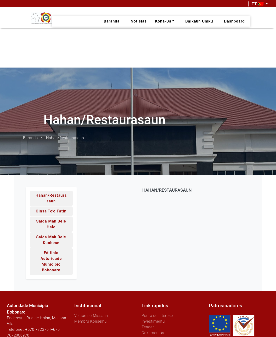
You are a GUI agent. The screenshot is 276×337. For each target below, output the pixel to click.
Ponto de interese (157, 315)
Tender (147, 327)
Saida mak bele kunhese (51, 240)
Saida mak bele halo (51, 224)
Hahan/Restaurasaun (51, 198)
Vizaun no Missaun (91, 315)
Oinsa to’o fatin (51, 211)
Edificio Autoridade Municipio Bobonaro (51, 261)
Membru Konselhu (90, 321)
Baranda (30, 138)
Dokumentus (152, 333)
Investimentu (153, 321)
